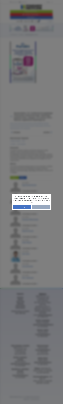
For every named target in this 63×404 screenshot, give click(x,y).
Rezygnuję (41, 207)
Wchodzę (22, 207)
